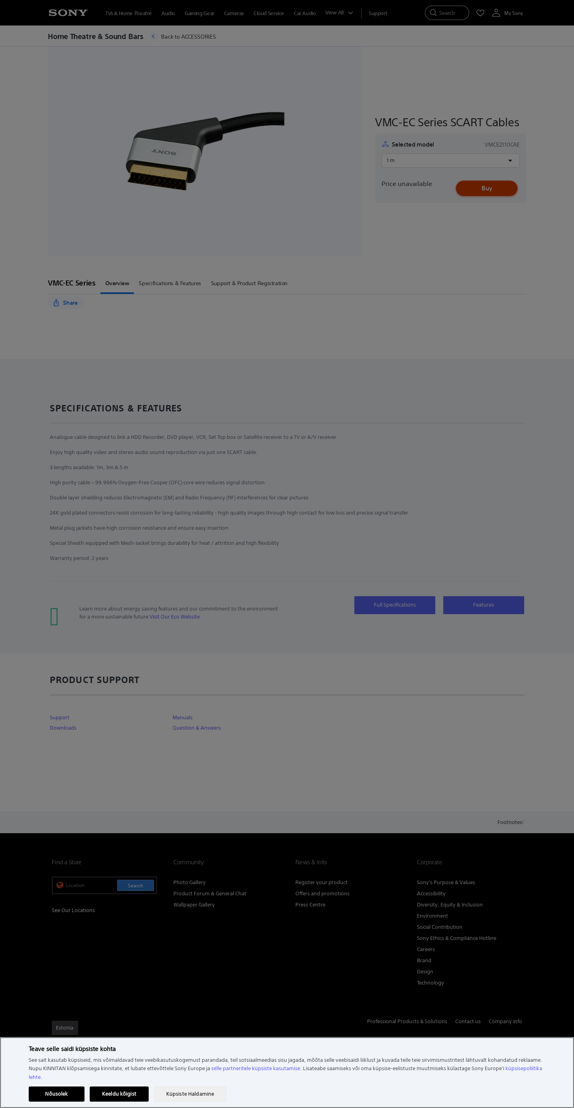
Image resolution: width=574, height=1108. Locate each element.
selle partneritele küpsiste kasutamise (255, 1068)
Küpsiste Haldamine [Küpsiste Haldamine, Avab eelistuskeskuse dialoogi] (190, 1093)
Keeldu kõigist (119, 1093)
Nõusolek (56, 1093)
